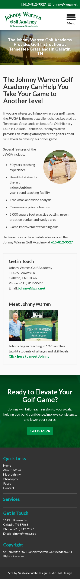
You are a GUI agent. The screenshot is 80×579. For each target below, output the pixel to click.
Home (7, 465)
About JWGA (12, 470)
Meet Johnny (12, 474)
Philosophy (10, 479)
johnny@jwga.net (63, 4)
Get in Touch (40, 431)
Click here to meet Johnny (29, 356)
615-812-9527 (34, 4)
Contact (8, 488)
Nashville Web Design (32, 573)
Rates (7, 483)
